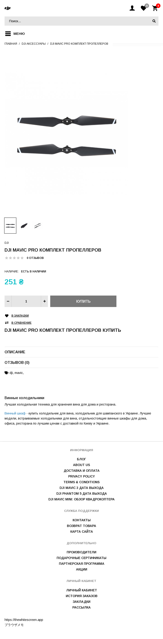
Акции (81, 569)
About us (81, 465)
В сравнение (21, 323)
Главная (11, 43)
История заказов (81, 596)
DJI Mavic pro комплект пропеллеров (79, 43)
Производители (81, 552)
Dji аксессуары (34, 43)
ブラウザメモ (14, 625)
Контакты (82, 520)
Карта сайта (81, 531)
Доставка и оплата (82, 470)
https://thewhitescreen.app (24, 620)
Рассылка (81, 607)
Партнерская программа (81, 563)
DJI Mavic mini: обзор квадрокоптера (81, 499)
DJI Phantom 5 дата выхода (81, 493)
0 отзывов (35, 258)
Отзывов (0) (17, 363)
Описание (15, 352)
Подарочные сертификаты (81, 558)
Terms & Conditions (81, 482)
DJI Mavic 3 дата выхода (82, 488)
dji (11, 373)
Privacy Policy (81, 476)
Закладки (81, 601)
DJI (7, 242)
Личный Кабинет (81, 590)
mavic (19, 373)
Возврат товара (81, 526)
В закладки (20, 316)
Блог (81, 459)
